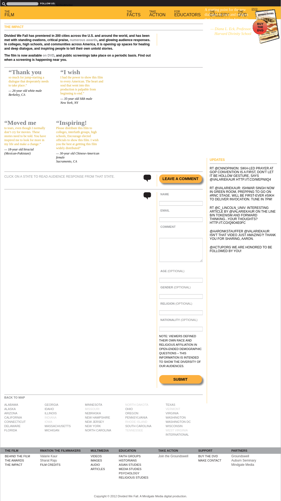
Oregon (131, 413)
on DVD (48, 55)
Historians (128, 460)
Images (96, 460)
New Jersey (94, 421)
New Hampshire (97, 417)
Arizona (10, 413)
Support (205, 450)
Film (9, 13)
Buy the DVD (208, 456)
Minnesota (93, 404)
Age (173, 271)
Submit (180, 379)
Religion (176, 303)
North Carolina (98, 430)
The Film (11, 450)
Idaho (49, 409)
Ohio (129, 409)
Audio (95, 464)
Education (127, 450)
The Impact (13, 464)
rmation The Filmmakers (60, 450)
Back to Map (14, 397)
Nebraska (93, 413)
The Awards (14, 460)
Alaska (10, 409)
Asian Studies (130, 464)
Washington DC (178, 421)
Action (157, 13)
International (177, 434)
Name (165, 194)
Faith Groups (130, 456)
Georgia (51, 404)
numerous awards (83, 40)
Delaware (12, 426)
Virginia (172, 413)
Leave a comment (180, 179)
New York (93, 426)
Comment (168, 226)
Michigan (52, 430)
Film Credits (50, 464)
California (13, 417)
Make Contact (209, 460)
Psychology (129, 473)
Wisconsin (174, 426)
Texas (170, 404)
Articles (98, 469)
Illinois (51, 413)
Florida (10, 430)
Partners (239, 450)
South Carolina (138, 426)
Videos (96, 456)
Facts (134, 13)
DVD (254, 8)
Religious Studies (134, 477)
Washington (176, 417)
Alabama (11, 404)
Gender (176, 287)
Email (165, 210)
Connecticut (15, 421)
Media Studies (130, 469)
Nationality (179, 319)
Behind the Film (17, 456)
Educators (187, 13)
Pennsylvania (136, 417)
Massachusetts (58, 426)
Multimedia (100, 450)
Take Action (168, 450)
